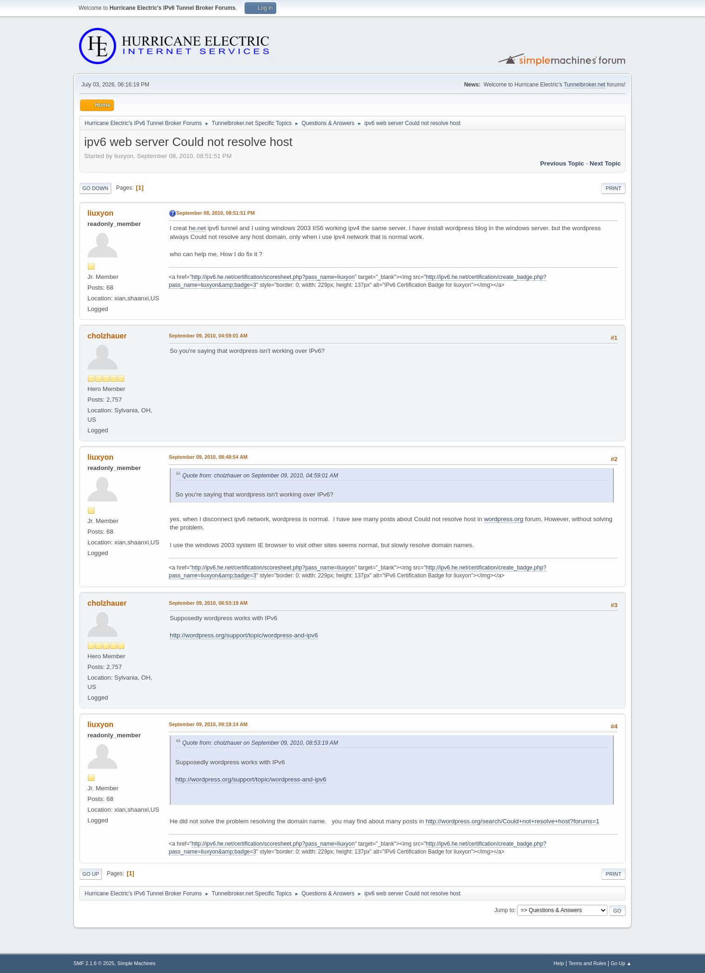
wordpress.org (503, 519)
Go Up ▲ (621, 963)
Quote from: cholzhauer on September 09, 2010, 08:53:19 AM (260, 743)
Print (613, 188)
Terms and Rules (587, 963)
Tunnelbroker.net (584, 84)
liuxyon (100, 213)
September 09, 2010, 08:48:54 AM (208, 457)
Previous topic (562, 163)
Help (559, 963)
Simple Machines (136, 963)
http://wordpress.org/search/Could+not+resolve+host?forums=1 (512, 821)
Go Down (95, 188)
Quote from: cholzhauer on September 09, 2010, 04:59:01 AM (260, 475)
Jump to (504, 910)
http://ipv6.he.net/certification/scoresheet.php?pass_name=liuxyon (273, 277)
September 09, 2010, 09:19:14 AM (208, 724)
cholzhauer (106, 336)
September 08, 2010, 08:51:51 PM (215, 213)
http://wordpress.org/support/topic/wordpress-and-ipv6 (244, 635)
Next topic (605, 163)
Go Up (90, 874)
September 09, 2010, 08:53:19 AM (208, 603)
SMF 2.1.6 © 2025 (93, 963)
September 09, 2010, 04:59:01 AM (208, 335)
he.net (197, 228)
